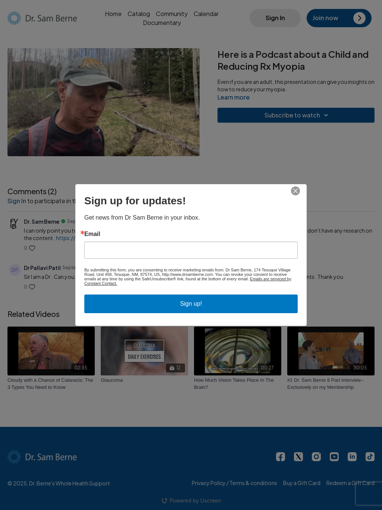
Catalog (139, 14)
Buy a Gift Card (301, 482)
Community (172, 14)
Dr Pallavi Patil (42, 267)
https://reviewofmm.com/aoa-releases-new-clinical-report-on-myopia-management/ (165, 237)
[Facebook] (280, 456)
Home (113, 14)
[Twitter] (298, 456)
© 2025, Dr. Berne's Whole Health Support (58, 483)
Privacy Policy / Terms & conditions (234, 482)
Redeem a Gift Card (350, 482)
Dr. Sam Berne (41, 221)
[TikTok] (370, 456)
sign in (16, 201)
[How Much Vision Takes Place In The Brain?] (237, 384)
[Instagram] (316, 456)
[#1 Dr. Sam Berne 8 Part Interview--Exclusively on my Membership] (331, 384)
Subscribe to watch (297, 115)
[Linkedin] (352, 456)
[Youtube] (334, 456)
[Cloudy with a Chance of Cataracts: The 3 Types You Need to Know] (51, 384)
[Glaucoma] (144, 380)
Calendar (206, 14)
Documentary (162, 22)
